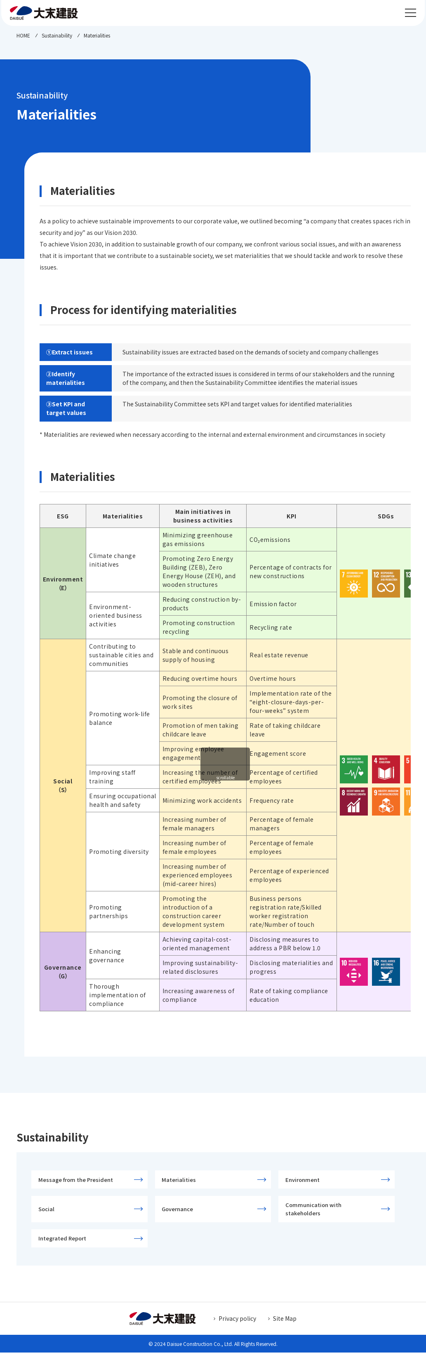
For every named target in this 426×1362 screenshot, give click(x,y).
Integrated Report (64, 1246)
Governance (179, 1213)
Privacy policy (237, 1328)
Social (48, 1213)
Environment (304, 1181)
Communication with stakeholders (315, 1214)
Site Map (285, 1328)
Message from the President (77, 1181)
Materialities (181, 1181)
